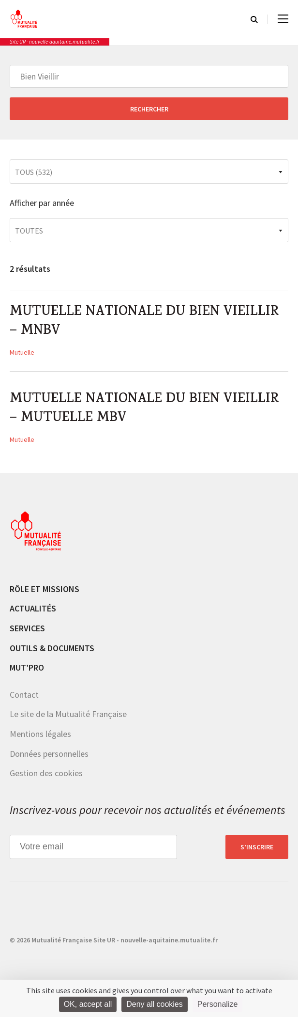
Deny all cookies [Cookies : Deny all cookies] (154, 1004)
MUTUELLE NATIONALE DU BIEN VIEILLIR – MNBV (146, 322)
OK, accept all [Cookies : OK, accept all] (88, 1004)
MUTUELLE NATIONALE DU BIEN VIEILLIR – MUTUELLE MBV (146, 411)
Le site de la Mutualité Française (68, 717)
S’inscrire (256, 849)
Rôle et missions (44, 591)
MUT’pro (27, 670)
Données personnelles (49, 756)
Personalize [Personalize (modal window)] (217, 1004)
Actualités (33, 611)
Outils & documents (52, 651)
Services (27, 631)
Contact (24, 697)
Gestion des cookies (46, 776)
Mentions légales (40, 736)
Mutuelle (22, 353)
